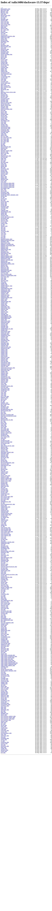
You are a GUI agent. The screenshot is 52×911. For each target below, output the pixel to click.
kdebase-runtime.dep (7, 292)
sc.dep (3, 630)
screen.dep (4, 646)
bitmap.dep (4, 59)
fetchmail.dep (5, 143)
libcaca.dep (4, 387)
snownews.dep (5, 671)
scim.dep (3, 644)
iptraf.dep (4, 262)
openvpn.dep (4, 546)
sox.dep (3, 674)
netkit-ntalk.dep (6, 518)
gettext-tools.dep (6, 179)
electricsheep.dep (6, 129)
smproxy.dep (4, 669)
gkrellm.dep (4, 193)
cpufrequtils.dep (6, 87)
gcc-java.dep (5, 167)
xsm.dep (3, 883)
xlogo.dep (4, 841)
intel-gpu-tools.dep (7, 259)
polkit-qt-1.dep (6, 576)
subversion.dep (5, 683)
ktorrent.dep (5, 331)
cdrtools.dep (5, 76)
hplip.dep (4, 242)
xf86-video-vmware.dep (8, 797)
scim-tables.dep (6, 641)
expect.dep (4, 142)
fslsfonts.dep (5, 156)
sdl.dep (3, 647)
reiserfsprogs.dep (6, 615)
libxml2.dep (4, 454)
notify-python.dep (6, 529)
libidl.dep (4, 409)
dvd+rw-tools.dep (6, 121)
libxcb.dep (4, 449)
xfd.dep (3, 805)
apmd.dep (3, 31)
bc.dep (3, 51)
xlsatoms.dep (5, 842)
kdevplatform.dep (6, 323)
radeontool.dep (5, 607)
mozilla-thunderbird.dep (8, 497)
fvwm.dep (3, 159)
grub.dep (3, 217)
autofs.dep (4, 47)
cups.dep (3, 93)
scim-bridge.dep (6, 633)
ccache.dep (4, 73)
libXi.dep (4, 359)
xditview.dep (5, 774)
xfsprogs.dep (5, 816)
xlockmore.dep (5, 839)
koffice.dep (4, 326)
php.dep (3, 563)
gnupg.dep (4, 203)
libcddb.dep (4, 390)
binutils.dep (5, 58)
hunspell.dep (5, 246)
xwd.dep (3, 892)
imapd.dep (4, 254)
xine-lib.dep (5, 824)
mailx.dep (4, 477)
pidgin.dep (4, 566)
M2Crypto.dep (5, 11)
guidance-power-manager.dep (9, 232)
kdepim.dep (4, 312)
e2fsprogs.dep (5, 123)
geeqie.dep (4, 176)
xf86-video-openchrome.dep (9, 794)
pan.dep (3, 549)
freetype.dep (5, 154)
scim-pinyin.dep (6, 639)
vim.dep (3, 730)
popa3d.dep (4, 579)
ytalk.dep (4, 900)
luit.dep (3, 469)
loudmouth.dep (5, 466)
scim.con (3, 643)
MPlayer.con (4, 12)
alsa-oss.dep (5, 26)
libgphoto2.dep (5, 401)
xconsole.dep (5, 769)
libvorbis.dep (5, 443)
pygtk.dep (4, 593)
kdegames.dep (5, 301)
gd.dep (3, 171)
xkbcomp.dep (4, 830)
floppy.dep (4, 148)
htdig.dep (4, 243)
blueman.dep (4, 62)
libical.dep (4, 405)
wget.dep (3, 738)
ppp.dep (3, 583)
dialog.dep (4, 112)
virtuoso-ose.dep (6, 732)
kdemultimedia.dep (6, 307)
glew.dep (3, 195)
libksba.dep (4, 413)
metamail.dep (5, 487)
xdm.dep (3, 775)
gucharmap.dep (5, 231)
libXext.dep (4, 351)
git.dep (3, 192)
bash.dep (3, 50)
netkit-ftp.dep (5, 516)
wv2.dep (3, 744)
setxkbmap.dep (5, 657)
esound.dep (4, 139)
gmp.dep (3, 199)
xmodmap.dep (4, 855)
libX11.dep (4, 340)
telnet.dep (4, 697)
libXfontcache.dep (6, 356)
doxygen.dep (4, 120)
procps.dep (4, 585)
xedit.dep (4, 780)
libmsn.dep (4, 423)
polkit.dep (4, 577)
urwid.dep (4, 717)
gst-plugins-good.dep (7, 221)
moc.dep (3, 493)
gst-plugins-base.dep (7, 218)
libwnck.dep (4, 446)
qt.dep (3, 602)
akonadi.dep (4, 22)
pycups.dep (4, 590)
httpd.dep (4, 245)
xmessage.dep (5, 850)
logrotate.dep (5, 465)
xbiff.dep (4, 756)
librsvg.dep (4, 432)
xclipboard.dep (5, 763)
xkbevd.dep (4, 831)
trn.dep (3, 713)
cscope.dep (4, 92)
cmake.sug (4, 82)
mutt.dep (3, 505)
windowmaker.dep (6, 741)
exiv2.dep (4, 140)
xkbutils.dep (5, 835)
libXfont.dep (5, 354)
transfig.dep (5, 711)
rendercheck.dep (6, 616)
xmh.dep (3, 852)
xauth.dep (4, 752)
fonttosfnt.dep (5, 153)
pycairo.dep (4, 588)
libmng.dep (4, 419)
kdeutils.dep (5, 320)
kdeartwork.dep (5, 290)
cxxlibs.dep (4, 97)
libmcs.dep (4, 418)
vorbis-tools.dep (6, 733)
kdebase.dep (4, 296)
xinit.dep (4, 827)
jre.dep (3, 282)
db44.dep (3, 100)
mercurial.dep (5, 483)
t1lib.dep (4, 689)
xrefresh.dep (5, 875)
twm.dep (3, 714)
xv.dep (3, 888)
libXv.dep (4, 374)
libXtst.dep (4, 373)
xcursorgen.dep (5, 771)
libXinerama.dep (6, 360)
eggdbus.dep (4, 128)
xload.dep (4, 838)
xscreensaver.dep (6, 878)
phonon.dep (4, 561)
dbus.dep (3, 104)
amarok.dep (4, 29)
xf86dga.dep (4, 799)
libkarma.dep (5, 412)
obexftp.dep (4, 536)
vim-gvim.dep (5, 728)
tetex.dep (4, 699)
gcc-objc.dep (5, 168)
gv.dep (3, 235)
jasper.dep (4, 270)
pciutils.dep (5, 555)
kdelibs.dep (4, 304)
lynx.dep (3, 473)
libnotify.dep (5, 427)
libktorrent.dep (6, 415)
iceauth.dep (4, 248)
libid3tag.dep (5, 407)
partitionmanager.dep (7, 554)
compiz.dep (4, 84)
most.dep (3, 494)
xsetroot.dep (5, 881)
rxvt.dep (3, 625)
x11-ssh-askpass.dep (7, 746)
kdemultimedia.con (6, 306)
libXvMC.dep (4, 376)
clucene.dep (4, 79)
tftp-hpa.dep (5, 702)
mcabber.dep (4, 482)
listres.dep (4, 463)
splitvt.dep (4, 675)
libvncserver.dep (6, 441)
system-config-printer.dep (9, 688)
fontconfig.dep (5, 151)
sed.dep (3, 652)
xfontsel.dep (5, 808)
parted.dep (4, 552)
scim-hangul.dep (6, 635)
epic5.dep (4, 137)
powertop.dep (5, 582)
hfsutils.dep (5, 240)
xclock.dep (4, 764)
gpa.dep (3, 209)
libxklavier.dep (6, 452)
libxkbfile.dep (5, 451)
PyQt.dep (3, 15)
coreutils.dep (5, 86)
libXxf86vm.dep (5, 380)
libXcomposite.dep (6, 345)
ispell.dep (4, 267)
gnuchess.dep (5, 201)
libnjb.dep (4, 426)
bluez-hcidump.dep (6, 64)
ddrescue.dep (5, 106)
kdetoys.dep (4, 318)
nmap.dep (3, 524)
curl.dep (3, 95)
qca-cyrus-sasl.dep (7, 594)
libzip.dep (4, 457)
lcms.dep (3, 332)
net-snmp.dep (5, 513)
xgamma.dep (4, 819)
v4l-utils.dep (5, 724)
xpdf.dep (3, 866)
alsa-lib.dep (5, 25)
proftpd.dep (4, 586)
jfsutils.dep (5, 276)
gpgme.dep (4, 212)
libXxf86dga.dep (6, 377)
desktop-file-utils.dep (8, 109)
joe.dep (3, 278)
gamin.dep (4, 160)
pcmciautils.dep (6, 557)
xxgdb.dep (4, 897)
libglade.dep (5, 399)
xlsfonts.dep (5, 845)
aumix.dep (4, 45)
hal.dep (3, 238)
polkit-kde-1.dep (6, 574)
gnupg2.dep (4, 204)
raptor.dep (4, 608)
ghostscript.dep (6, 185)
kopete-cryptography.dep (8, 329)
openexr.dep (4, 540)
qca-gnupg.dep (5, 596)
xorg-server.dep (6, 863)
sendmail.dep (5, 655)
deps (2, 107)
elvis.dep (4, 132)
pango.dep (4, 551)
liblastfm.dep (5, 416)
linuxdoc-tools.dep (7, 462)
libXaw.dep (4, 343)
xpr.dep (3, 867)
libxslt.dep (4, 455)
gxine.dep (4, 237)
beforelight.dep (6, 54)
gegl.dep (3, 178)
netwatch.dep (5, 521)
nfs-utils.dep (5, 522)
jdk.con (3, 271)
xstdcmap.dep (5, 884)
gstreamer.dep (5, 224)
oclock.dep (4, 538)
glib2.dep (4, 196)
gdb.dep (3, 173)
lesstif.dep (4, 335)
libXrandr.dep (5, 366)
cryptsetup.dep (5, 90)
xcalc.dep (4, 758)
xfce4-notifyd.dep (6, 802)
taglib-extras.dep (6, 691)
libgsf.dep (4, 404)
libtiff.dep (4, 438)
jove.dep (3, 279)
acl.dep (3, 20)
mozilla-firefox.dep (7, 496)
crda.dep (3, 89)
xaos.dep (3, 750)
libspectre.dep (5, 435)
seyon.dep (4, 658)
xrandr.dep (4, 872)
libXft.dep (4, 357)
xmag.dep (3, 847)
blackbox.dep (5, 61)
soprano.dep (4, 672)
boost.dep (4, 67)
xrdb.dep (3, 874)
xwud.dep (3, 895)
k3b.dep (3, 284)
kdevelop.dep (5, 321)
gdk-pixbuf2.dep (6, 175)
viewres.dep (4, 727)
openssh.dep (4, 544)
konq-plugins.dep (6, 327)
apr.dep (3, 36)
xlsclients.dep (5, 844)
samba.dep (4, 629)
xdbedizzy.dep (5, 772)
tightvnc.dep (5, 705)
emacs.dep (4, 134)
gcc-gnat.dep (5, 165)
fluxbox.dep (4, 150)
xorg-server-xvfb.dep (7, 861)
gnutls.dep (4, 207)
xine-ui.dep (4, 825)
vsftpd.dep (4, 735)
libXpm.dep (4, 365)
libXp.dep (4, 363)
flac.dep (3, 146)
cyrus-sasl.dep (5, 98)
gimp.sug (3, 190)
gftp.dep (3, 184)
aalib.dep (4, 19)
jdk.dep (3, 273)
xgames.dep (4, 817)
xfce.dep (3, 800)
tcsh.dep (3, 696)
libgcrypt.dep (5, 398)
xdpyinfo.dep (5, 777)
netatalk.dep (5, 515)
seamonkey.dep (5, 650)
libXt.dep (4, 371)
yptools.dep (4, 898)
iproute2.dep (5, 260)
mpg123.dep (4, 501)
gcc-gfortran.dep (6, 164)
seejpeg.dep (4, 654)
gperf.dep (4, 210)
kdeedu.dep (4, 299)
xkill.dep (4, 836)
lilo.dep (3, 458)
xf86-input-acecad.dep (8, 785)
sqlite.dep (4, 677)
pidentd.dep (4, 565)
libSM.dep (4, 338)
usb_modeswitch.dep (7, 719)
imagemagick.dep (6, 253)
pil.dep (3, 568)
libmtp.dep (4, 424)
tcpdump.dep (4, 694)
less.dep (3, 334)
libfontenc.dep (5, 396)
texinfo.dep (4, 700)
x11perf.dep (4, 747)
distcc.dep (4, 115)
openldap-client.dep (7, 541)
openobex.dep (5, 543)
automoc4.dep (5, 48)
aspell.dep (4, 37)
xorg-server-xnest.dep (8, 859)
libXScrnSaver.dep (6, 341)
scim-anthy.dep (5, 632)
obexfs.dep (4, 535)
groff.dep (4, 215)
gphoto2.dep (4, 214)
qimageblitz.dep (6, 600)
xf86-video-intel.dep (7, 791)
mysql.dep (4, 507)
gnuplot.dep (4, 206)
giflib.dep (4, 187)
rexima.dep (4, 618)
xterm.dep (4, 886)
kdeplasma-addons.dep (7, 315)
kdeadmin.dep (5, 288)
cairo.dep (4, 72)
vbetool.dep (4, 725)
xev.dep (3, 781)
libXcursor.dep (5, 346)
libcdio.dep (4, 391)
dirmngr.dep (4, 114)
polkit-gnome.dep (6, 572)
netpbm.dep (4, 519)
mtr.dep (3, 504)
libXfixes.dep (5, 352)
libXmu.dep (4, 362)
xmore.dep (4, 856)
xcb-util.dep (5, 760)
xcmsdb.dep (4, 766)
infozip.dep (4, 257)
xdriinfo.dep (5, 778)
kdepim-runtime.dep (7, 310)
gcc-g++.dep (4, 162)
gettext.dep (4, 181)
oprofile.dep (5, 547)
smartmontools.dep (6, 668)
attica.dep (4, 40)
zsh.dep (3, 902)
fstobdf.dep (4, 157)
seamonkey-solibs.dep (7, 649)
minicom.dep (4, 488)
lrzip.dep (4, 468)
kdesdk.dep (4, 317)
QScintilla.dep (5, 17)
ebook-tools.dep (6, 125)
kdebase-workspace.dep (8, 293)
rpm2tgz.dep (4, 622)
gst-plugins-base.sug (7, 220)
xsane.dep (4, 877)
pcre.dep (3, 558)
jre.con (3, 281)
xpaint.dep (4, 864)
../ (2, 8)
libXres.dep (4, 370)
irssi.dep (4, 265)
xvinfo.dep (4, 891)
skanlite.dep (5, 664)
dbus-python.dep (6, 103)
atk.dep (3, 39)
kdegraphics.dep (6, 302)
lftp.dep (3, 337)
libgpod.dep (4, 402)
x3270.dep (4, 749)
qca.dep (3, 599)
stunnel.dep (4, 682)
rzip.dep (3, 627)
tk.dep (3, 710)
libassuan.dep (5, 385)
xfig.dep (3, 806)
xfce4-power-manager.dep (8, 803)
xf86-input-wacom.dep (7, 788)
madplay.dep (4, 476)
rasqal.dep (4, 610)
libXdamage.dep (5, 348)
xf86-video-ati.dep (7, 789)
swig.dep (3, 686)
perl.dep (3, 560)
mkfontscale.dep (6, 491)
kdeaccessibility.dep (7, 287)
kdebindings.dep (6, 298)
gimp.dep (3, 189)
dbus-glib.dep (5, 101)
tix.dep (3, 708)
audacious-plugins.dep (8, 42)
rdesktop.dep (5, 611)
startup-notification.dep (9, 678)
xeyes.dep (4, 783)
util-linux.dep (5, 722)
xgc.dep (3, 820)
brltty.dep (4, 70)
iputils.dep (4, 263)
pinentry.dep (5, 571)
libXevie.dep (5, 349)
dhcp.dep (3, 111)
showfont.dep (5, 661)
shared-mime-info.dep (7, 660)
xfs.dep (3, 811)
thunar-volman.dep (6, 703)
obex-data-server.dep (7, 533)
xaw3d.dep (4, 753)
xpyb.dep (3, 870)
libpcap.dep (4, 429)
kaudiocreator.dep (6, 285)
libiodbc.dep (5, 410)
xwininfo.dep (5, 894)
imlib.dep (4, 256)
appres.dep (4, 33)
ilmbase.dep (4, 251)
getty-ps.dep (5, 182)
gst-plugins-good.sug (7, 223)
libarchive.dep (5, 384)
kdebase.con (4, 295)
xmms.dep (3, 853)
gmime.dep (4, 198)
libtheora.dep (5, 437)
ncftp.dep (4, 510)
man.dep (3, 479)
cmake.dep (4, 81)
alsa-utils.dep (5, 28)
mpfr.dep (3, 499)
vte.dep (3, 736)
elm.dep (3, 131)
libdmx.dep (4, 395)
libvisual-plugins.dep (8, 440)
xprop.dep (4, 869)
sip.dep (3, 663)
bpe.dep (3, 68)
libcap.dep (4, 388)
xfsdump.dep (4, 813)
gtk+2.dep (4, 228)
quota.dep (4, 605)
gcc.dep (3, 170)
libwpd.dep (4, 448)
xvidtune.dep (5, 889)
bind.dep (3, 56)
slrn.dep (3, 666)
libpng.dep (4, 430)
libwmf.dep (4, 444)
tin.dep (3, 707)
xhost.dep (4, 822)
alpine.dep (4, 23)
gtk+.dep (3, 226)
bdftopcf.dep (5, 53)
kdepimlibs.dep (5, 313)
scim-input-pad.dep (7, 636)
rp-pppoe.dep (5, 619)
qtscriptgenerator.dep (8, 604)
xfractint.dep (5, 810)
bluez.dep (4, 65)
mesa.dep (3, 485)
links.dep (4, 460)
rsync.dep (4, 624)
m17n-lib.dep (5, 474)
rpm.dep (3, 621)
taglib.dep (4, 693)
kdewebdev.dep (5, 324)
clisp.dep (4, 78)
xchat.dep (4, 761)
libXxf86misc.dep (6, 379)
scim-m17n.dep (5, 638)
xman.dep (3, 849)
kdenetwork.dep (5, 309)
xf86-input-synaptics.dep (9, 786)
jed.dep (3, 274)
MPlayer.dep (4, 14)
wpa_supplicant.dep (7, 742)
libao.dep (4, 382)
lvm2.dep (3, 471)
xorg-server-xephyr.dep (8, 858)
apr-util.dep (5, 34)
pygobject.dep (5, 591)
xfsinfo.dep (4, 814)
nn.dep (3, 526)
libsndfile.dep (5, 434)
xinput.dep (4, 828)
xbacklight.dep (5, 755)
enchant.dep (4, 136)
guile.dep (4, 234)
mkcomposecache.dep (7, 490)
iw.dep (3, 268)
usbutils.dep (5, 721)
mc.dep (3, 480)
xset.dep (3, 880)
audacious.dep (5, 43)
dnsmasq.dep (4, 118)
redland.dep (4, 613)
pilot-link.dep (5, 569)
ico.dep (3, 249)
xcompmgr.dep (5, 767)
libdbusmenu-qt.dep (7, 393)
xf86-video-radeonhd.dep (8, 795)
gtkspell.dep (5, 229)
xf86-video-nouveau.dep (8, 792)
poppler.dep (4, 580)
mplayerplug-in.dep (7, 502)
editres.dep (4, 126)
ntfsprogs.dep (5, 530)
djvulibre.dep (5, 117)
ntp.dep (3, 532)
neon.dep (3, 512)
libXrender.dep (5, 368)
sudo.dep (3, 685)
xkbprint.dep (5, 833)
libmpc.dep (4, 421)
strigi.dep (4, 680)
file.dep (3, 145)
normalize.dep (5, 527)
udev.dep (3, 716)
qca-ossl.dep (5, 597)
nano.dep (3, 508)
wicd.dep (3, 739)
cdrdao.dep (4, 75)
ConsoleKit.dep (5, 9)
